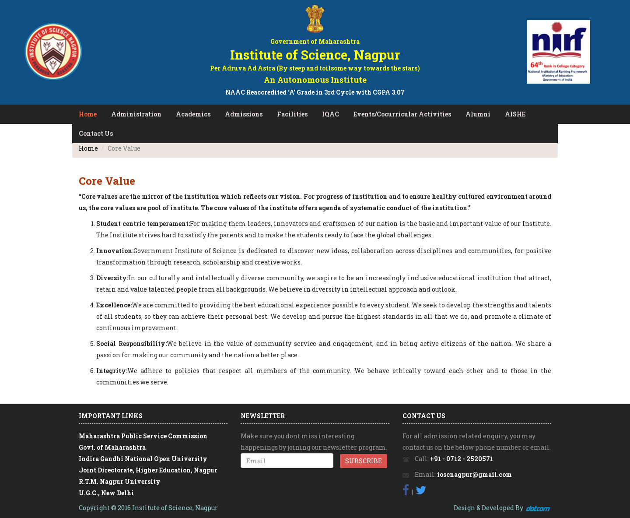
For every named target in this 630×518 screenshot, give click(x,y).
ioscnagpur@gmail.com (474, 474)
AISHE (515, 114)
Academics (193, 114)
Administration (136, 114)
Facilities (292, 114)
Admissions (243, 114)
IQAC (330, 114)
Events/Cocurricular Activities (402, 114)
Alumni (478, 114)
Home (88, 114)
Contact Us (96, 133)
